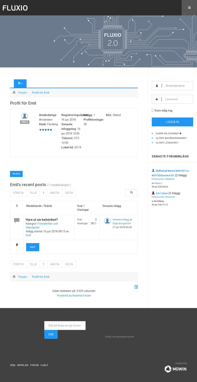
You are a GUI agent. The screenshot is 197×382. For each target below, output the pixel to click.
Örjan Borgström (122, 223)
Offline (24, 122)
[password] (177, 99)
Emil (28, 235)
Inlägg (16, 174)
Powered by (64, 295)
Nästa (54, 193)
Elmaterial (170, 197)
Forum (34, 365)
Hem (12, 365)
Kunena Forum (82, 295)
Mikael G (158, 183)
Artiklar (22, 365)
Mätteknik (170, 179)
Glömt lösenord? (167, 142)
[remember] (153, 110)
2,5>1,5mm (162, 193)
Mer (32, 247)
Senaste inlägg (121, 219)
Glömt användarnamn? (171, 138)
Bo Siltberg (159, 201)
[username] (177, 85)
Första (18, 193)
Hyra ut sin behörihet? (42, 220)
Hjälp (44, 365)
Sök (51, 334)
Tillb (33, 193)
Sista (69, 193)
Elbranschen (158, 179)
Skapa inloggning (168, 133)
